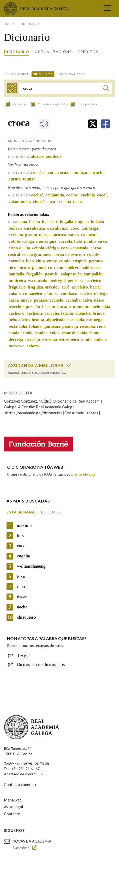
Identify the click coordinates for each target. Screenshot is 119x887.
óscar (22, 596)
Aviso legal (13, 806)
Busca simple (17, 74)
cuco (21, 545)
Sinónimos (43, 74)
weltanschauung (31, 566)
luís (20, 535)
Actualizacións (53, 51)
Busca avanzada (71, 74)
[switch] (68, 365)
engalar (23, 555)
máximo (24, 525)
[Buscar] (106, 89)
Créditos (88, 51)
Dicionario (16, 51)
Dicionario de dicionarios (41, 664)
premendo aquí (83, 474)
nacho (22, 606)
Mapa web (13, 800)
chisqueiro (26, 617)
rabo (21, 586)
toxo (21, 576)
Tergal (23, 655)
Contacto (12, 813)
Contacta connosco (20, 784)
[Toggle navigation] (107, 8)
